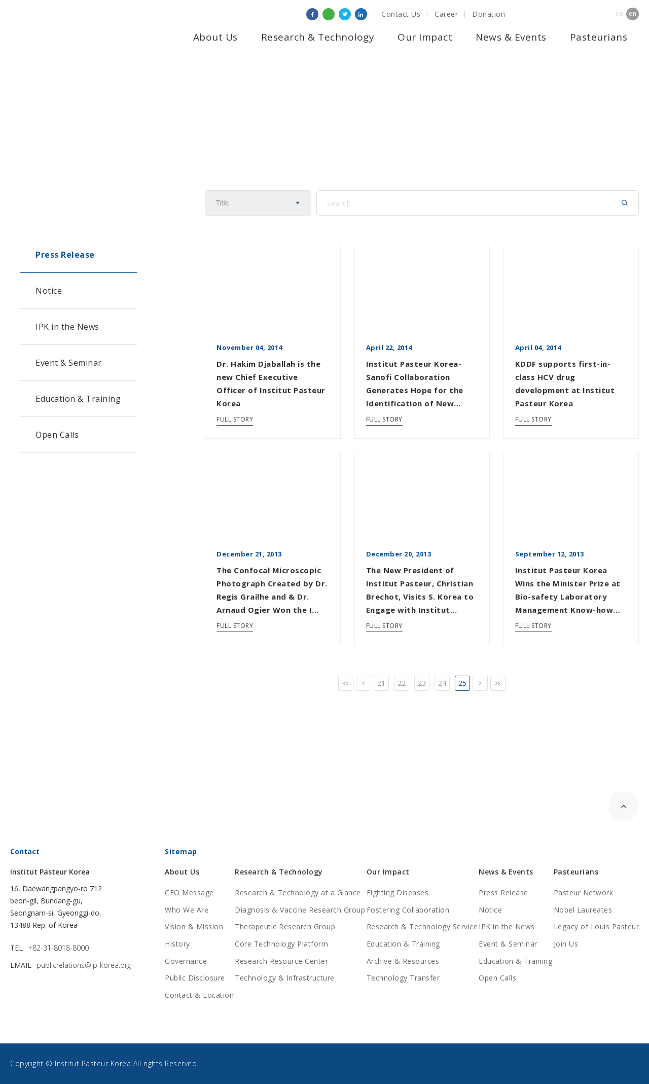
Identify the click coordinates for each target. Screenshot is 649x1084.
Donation (488, 14)
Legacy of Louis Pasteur (596, 926)
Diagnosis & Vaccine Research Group (300, 910)
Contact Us (400, 14)
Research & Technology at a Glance (298, 892)
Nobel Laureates (583, 910)
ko (620, 13)
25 (462, 683)
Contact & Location (199, 995)
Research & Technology (318, 37)
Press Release (65, 254)
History (177, 944)
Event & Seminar (68, 362)
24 (442, 683)
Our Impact (425, 37)
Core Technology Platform (281, 944)
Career (446, 14)
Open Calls (57, 434)
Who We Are (186, 910)
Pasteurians (599, 37)
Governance (186, 961)
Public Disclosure (195, 978)
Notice (48, 290)
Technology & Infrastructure (285, 978)
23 (422, 683)
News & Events (511, 37)
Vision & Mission (194, 926)
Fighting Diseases (398, 892)
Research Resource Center (281, 961)
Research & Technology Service (422, 926)
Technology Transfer (403, 978)
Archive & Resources (403, 961)
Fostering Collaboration (408, 910)
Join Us (566, 944)
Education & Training (78, 398)
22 (402, 683)
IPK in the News (67, 326)
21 (381, 683)
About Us (215, 37)
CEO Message (189, 892)
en (632, 13)
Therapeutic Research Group (285, 926)
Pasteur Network (584, 892)
